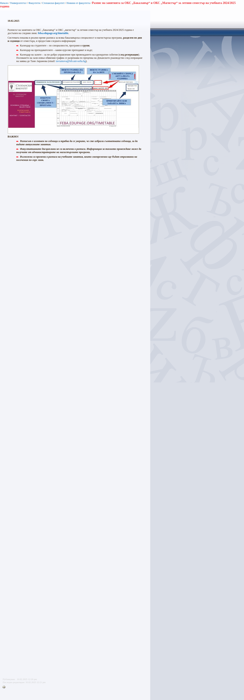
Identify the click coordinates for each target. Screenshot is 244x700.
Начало (4, 3)
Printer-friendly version (5, 687)
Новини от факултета (78, 3)
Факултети (34, 3)
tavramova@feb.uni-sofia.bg (71, 61)
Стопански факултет (53, 3)
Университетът (18, 3)
